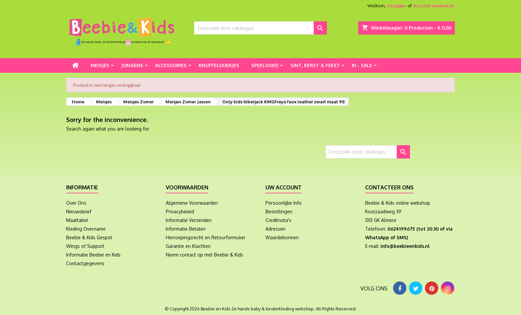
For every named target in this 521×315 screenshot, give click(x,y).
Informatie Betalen (186, 229)
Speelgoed (264, 65)
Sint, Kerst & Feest (315, 65)
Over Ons (76, 203)
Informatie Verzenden (189, 220)
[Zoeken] (260, 28)
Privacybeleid (180, 211)
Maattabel (77, 220)
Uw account (283, 187)
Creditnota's (278, 220)
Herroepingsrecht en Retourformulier (206, 237)
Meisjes (100, 65)
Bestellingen (278, 211)
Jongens (132, 65)
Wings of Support (85, 246)
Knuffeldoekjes (219, 65)
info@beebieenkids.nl (405, 246)
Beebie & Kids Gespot (89, 237)
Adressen (275, 229)
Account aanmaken (433, 5)
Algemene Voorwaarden (192, 203)
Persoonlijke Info (283, 203)
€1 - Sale (362, 65)
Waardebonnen (282, 237)
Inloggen (396, 5)
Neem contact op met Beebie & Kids (204, 255)
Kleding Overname (86, 229)
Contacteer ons (389, 187)
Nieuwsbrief (78, 211)
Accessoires (171, 65)
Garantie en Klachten (188, 246)
